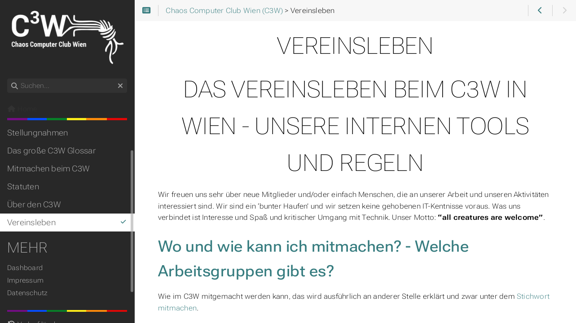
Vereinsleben (67, 222)
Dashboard (25, 268)
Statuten (23, 186)
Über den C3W (34, 204)
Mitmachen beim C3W (48, 168)
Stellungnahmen (37, 132)
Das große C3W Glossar (51, 150)
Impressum (25, 280)
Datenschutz (27, 293)
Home (22, 109)
